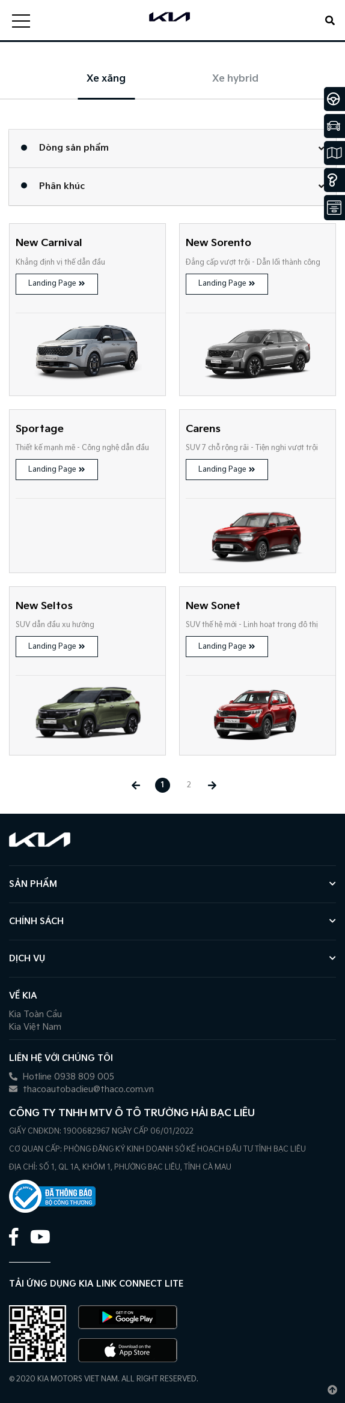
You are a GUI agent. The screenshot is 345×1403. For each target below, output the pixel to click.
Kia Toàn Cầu (35, 1014)
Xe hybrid (235, 79)
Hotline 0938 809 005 (61, 1077)
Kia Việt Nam (35, 1027)
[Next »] (212, 785)
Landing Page (56, 283)
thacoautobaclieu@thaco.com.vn (81, 1089)
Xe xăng (106, 79)
